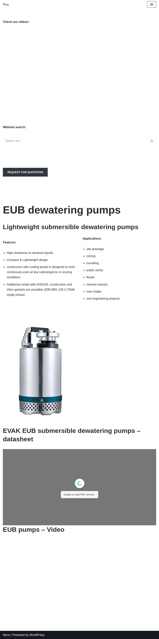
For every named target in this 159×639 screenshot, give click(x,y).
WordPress (36, 635)
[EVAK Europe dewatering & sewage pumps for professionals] (6, 4)
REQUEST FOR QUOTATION (25, 172)
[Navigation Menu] (151, 4)
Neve (6, 635)
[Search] (75, 141)
